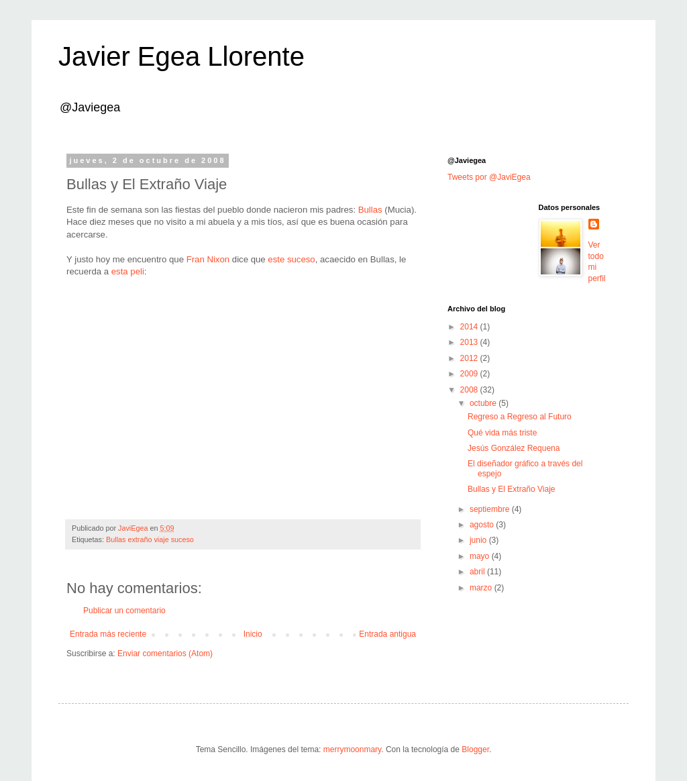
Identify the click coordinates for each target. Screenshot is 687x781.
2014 (470, 326)
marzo (482, 587)
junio (479, 540)
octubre (484, 403)
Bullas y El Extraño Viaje (512, 489)
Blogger (475, 749)
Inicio (253, 634)
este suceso (291, 259)
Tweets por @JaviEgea (489, 177)
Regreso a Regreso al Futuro (520, 416)
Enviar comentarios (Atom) (165, 653)
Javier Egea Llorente (181, 56)
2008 (470, 390)
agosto (483, 524)
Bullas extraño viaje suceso (150, 539)
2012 (470, 358)
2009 (470, 373)
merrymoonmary (352, 749)
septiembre (491, 509)
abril (478, 571)
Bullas (371, 210)
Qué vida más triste (502, 432)
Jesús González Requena (514, 448)
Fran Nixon (208, 259)
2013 (470, 342)
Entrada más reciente (108, 634)
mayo (481, 556)
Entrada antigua (387, 634)
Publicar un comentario (124, 610)
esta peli (127, 271)
